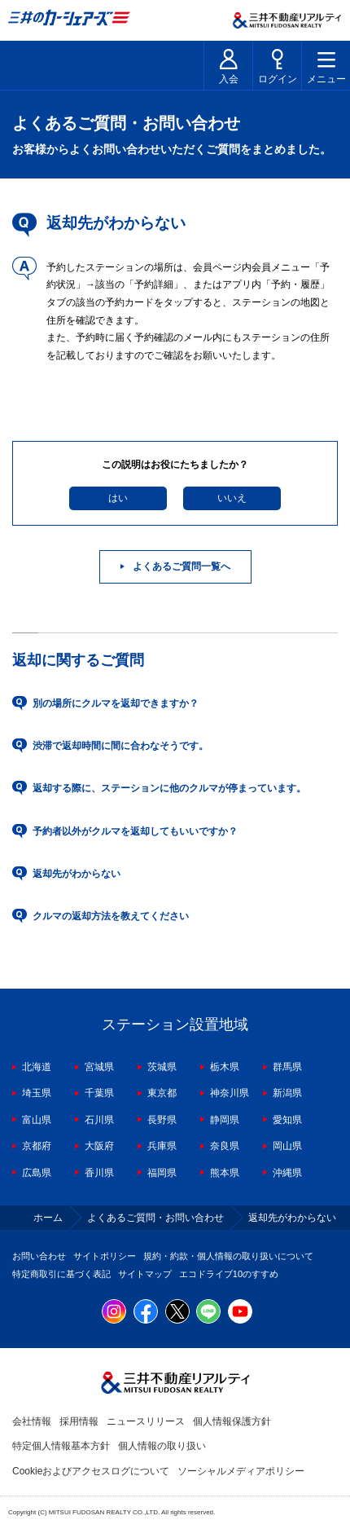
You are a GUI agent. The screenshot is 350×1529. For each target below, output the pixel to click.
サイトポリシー (104, 1256)
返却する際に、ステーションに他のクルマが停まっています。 (169, 788)
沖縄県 (287, 1173)
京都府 (36, 1146)
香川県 (99, 1173)
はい (118, 498)
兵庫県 (162, 1146)
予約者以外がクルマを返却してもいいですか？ (135, 831)
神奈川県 (229, 1093)
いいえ (232, 498)
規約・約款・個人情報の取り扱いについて (228, 1256)
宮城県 (99, 1067)
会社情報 (31, 1421)
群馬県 (287, 1067)
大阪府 (99, 1146)
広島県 (36, 1173)
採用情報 (78, 1421)
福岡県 (162, 1173)
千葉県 (99, 1093)
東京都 (162, 1093)
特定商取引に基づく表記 (61, 1274)
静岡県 (224, 1120)
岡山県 (287, 1146)
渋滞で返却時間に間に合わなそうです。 (120, 745)
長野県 (162, 1120)
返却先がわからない (76, 873)
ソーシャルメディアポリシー (240, 1471)
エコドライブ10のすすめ (228, 1274)
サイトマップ (145, 1274)
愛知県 (287, 1120)
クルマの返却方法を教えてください (111, 916)
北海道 (36, 1067)
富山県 (36, 1120)
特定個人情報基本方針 (61, 1446)
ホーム (48, 1217)
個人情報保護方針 (232, 1421)
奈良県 (224, 1146)
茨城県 (162, 1067)
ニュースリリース (146, 1421)
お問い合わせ (39, 1256)
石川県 (99, 1120)
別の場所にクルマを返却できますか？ (116, 703)
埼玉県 (36, 1093)
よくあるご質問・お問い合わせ (155, 1217)
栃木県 (224, 1067)
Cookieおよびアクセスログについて (90, 1471)
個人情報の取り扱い (162, 1446)
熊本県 (224, 1173)
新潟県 (287, 1093)
